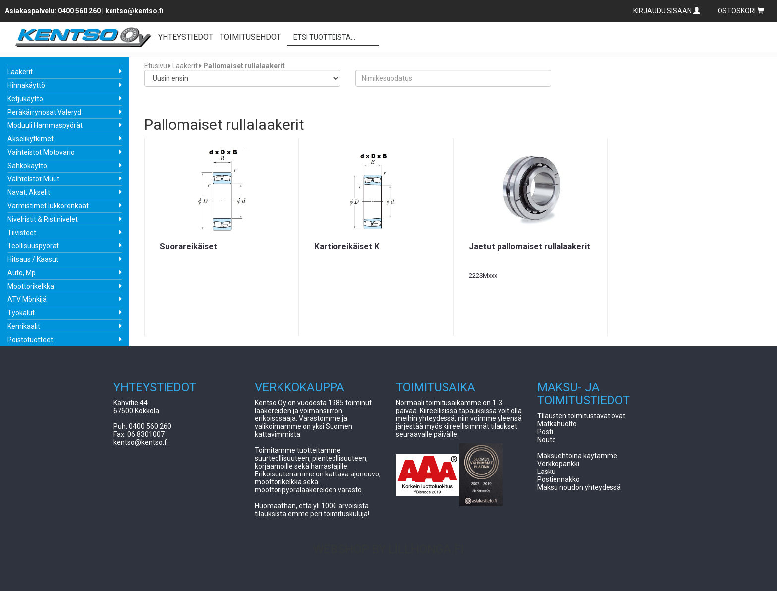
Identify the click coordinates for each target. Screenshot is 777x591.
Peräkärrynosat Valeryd (44, 112)
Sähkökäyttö (27, 166)
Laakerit (20, 72)
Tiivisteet (21, 232)
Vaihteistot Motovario (41, 152)
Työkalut (21, 313)
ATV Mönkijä (27, 299)
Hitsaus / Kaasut (32, 259)
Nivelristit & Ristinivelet (42, 219)
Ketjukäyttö (25, 99)
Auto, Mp (21, 273)
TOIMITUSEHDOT (250, 37)
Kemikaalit (23, 326)
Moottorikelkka (30, 286)
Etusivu (155, 66)
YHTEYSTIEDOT (185, 37)
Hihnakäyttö (26, 85)
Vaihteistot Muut (33, 179)
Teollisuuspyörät (33, 246)
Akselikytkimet (30, 139)
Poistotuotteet (30, 340)
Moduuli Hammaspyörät (45, 125)
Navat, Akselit (28, 192)
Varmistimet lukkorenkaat (48, 206)
